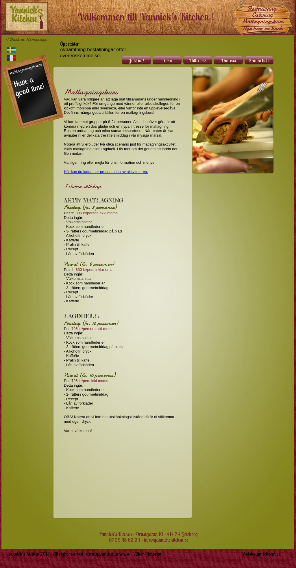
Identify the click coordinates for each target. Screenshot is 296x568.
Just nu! (136, 60)
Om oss (228, 60)
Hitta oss (197, 60)
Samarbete (259, 60)
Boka (167, 60)
